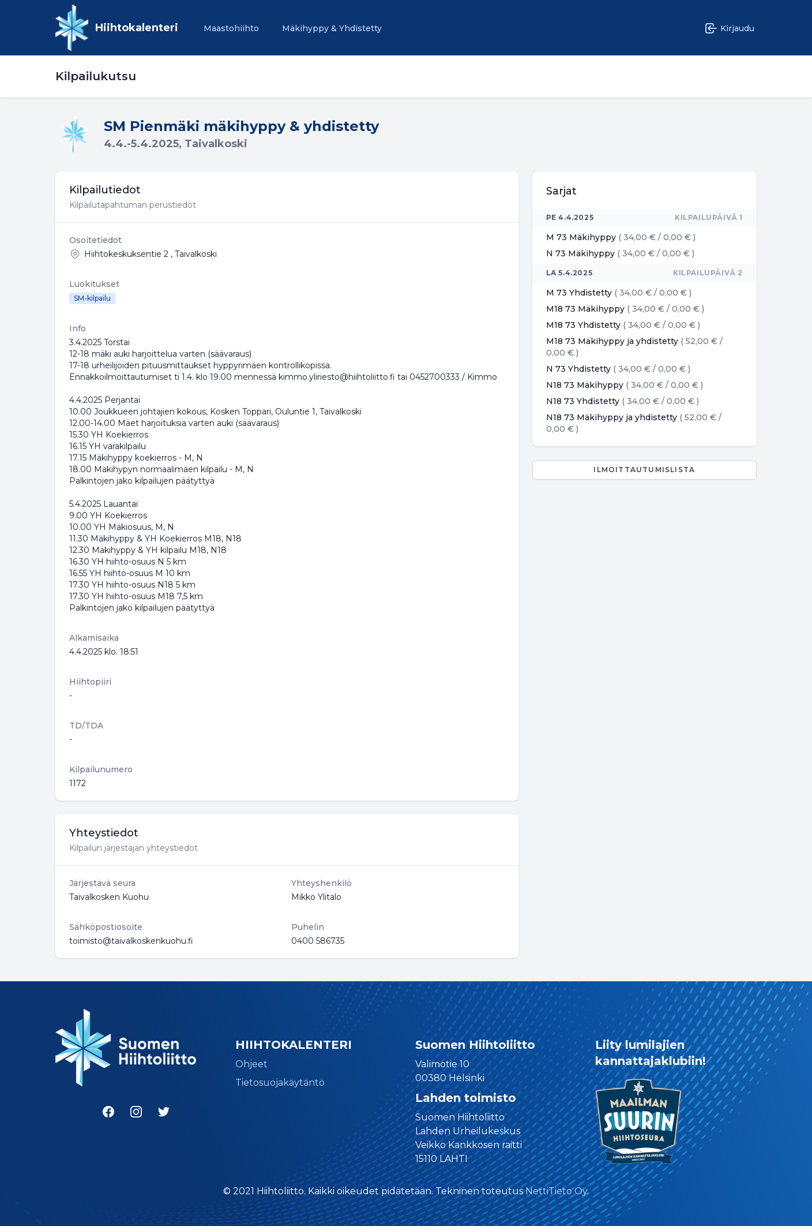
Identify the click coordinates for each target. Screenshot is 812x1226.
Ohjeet (251, 1064)
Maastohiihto (231, 28)
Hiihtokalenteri (136, 27)
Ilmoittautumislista (644, 469)
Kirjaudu (729, 28)
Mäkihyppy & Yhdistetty (332, 28)
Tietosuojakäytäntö (280, 1082)
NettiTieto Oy (556, 1191)
